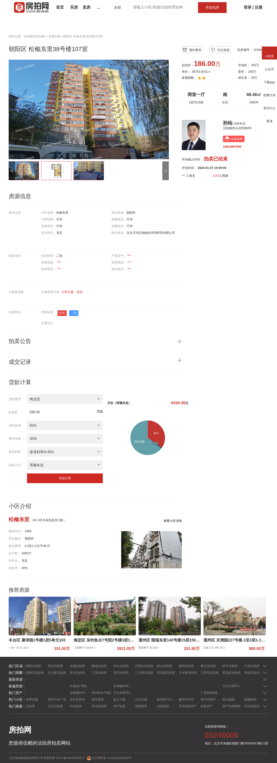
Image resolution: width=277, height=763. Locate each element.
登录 (247, 7)
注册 (259, 7)
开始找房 (212, 7)
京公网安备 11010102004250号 (112, 758)
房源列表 (54, 36)
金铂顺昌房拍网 (34, 36)
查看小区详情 (173, 521)
